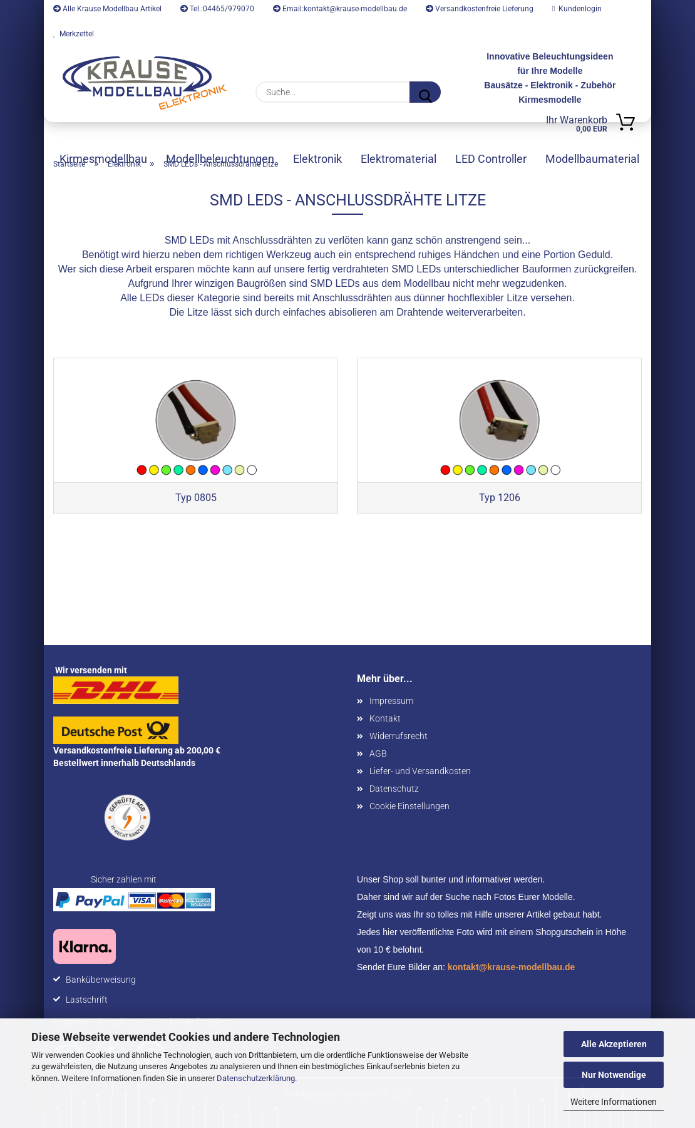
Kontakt (385, 718)
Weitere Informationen (613, 1102)
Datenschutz (394, 789)
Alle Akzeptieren (614, 1044)
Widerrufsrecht (398, 736)
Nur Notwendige (614, 1075)
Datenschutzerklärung (256, 1078)
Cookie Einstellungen (409, 806)
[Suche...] (425, 92)
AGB (378, 753)
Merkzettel (73, 33)
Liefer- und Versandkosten (420, 771)
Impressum (391, 701)
